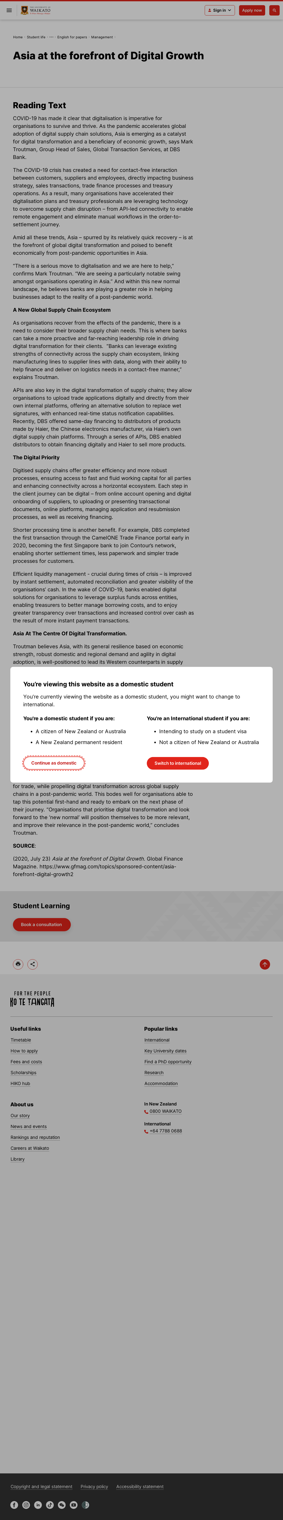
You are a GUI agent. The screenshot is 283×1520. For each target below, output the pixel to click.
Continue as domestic (54, 763)
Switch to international (178, 763)
